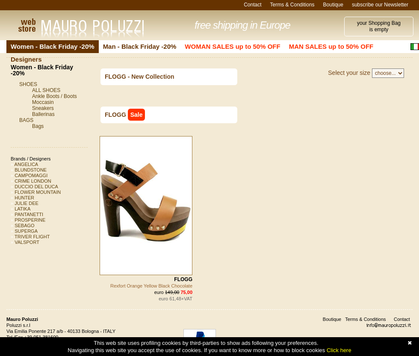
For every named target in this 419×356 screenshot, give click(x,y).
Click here (339, 350)
